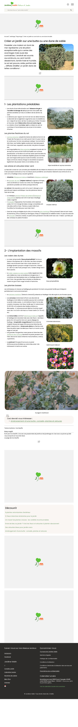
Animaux (7, 683)
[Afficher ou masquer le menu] (72, 4)
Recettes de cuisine (10, 676)
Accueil (6, 36)
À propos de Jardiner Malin (48, 652)
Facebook (7, 657)
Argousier (11, 202)
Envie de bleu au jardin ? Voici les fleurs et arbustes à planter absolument (32, 523)
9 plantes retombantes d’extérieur (17, 512)
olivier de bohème (27, 196)
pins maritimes (44, 211)
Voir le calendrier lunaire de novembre (52, 686)
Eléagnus (41, 177)
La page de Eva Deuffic (11, 438)
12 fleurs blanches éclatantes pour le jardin (21, 516)
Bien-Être (7, 679)
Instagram (7, 653)
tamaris (17, 196)
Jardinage (12, 36)
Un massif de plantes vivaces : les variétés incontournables (27, 520)
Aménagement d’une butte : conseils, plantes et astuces (36, 421)
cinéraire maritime (15, 294)
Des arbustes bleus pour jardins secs (18, 527)
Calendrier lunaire (10, 672)
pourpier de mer (14, 180)
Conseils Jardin (9, 669)
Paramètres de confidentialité (49, 671)
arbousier (12, 216)
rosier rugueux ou (18, 273)
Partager (40, 73)
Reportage (19, 36)
